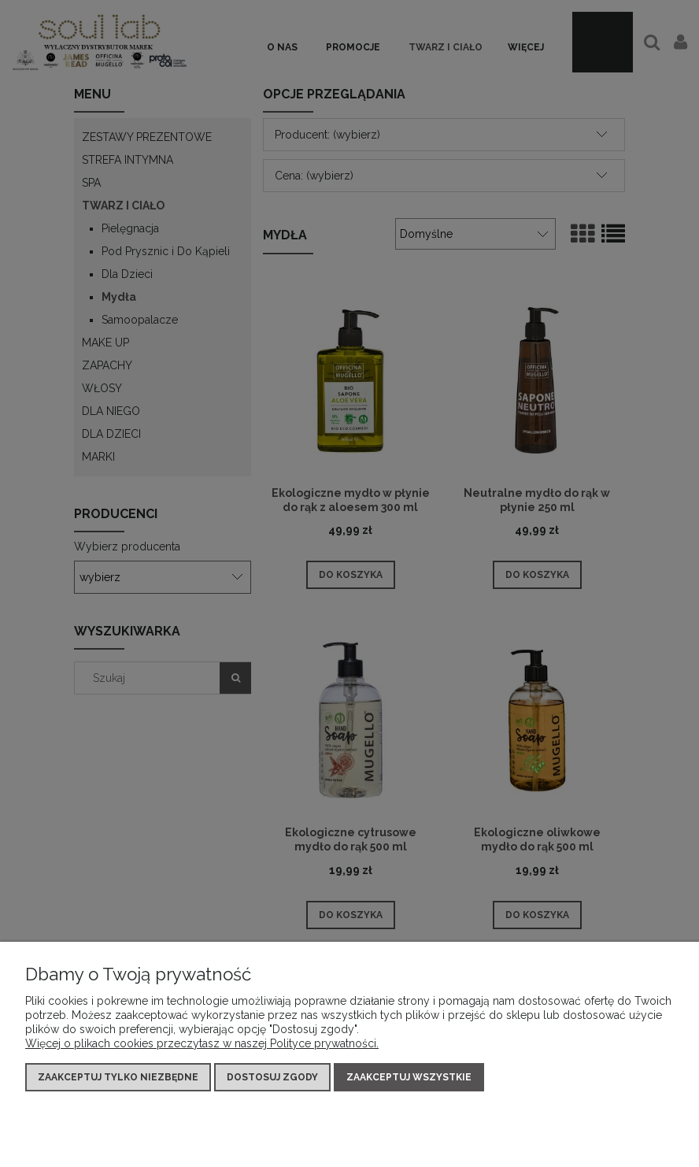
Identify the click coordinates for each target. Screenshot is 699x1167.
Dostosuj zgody (272, 1077)
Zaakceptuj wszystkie (409, 1077)
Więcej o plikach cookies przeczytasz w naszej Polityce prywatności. (202, 1043)
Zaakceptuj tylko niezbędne (118, 1077)
